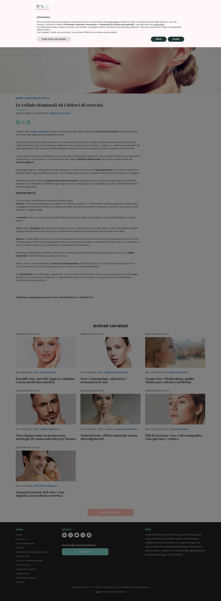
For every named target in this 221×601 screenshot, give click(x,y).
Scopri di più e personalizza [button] (54, 593)
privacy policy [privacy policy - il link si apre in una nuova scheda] (113, 576)
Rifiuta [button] (158, 593)
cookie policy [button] (159, 578)
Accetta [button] (176, 593)
